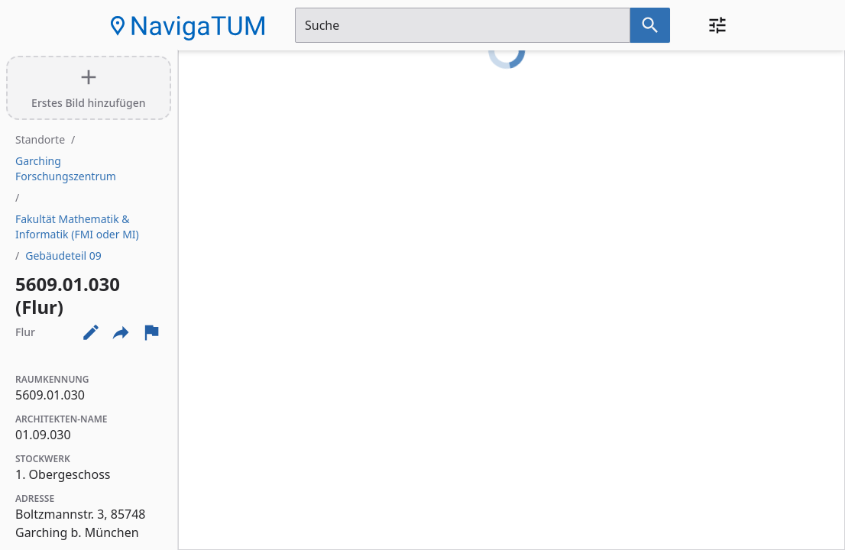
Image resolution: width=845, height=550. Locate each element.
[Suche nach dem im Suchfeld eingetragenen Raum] (650, 25)
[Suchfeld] (463, 25)
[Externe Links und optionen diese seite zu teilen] (120, 332)
